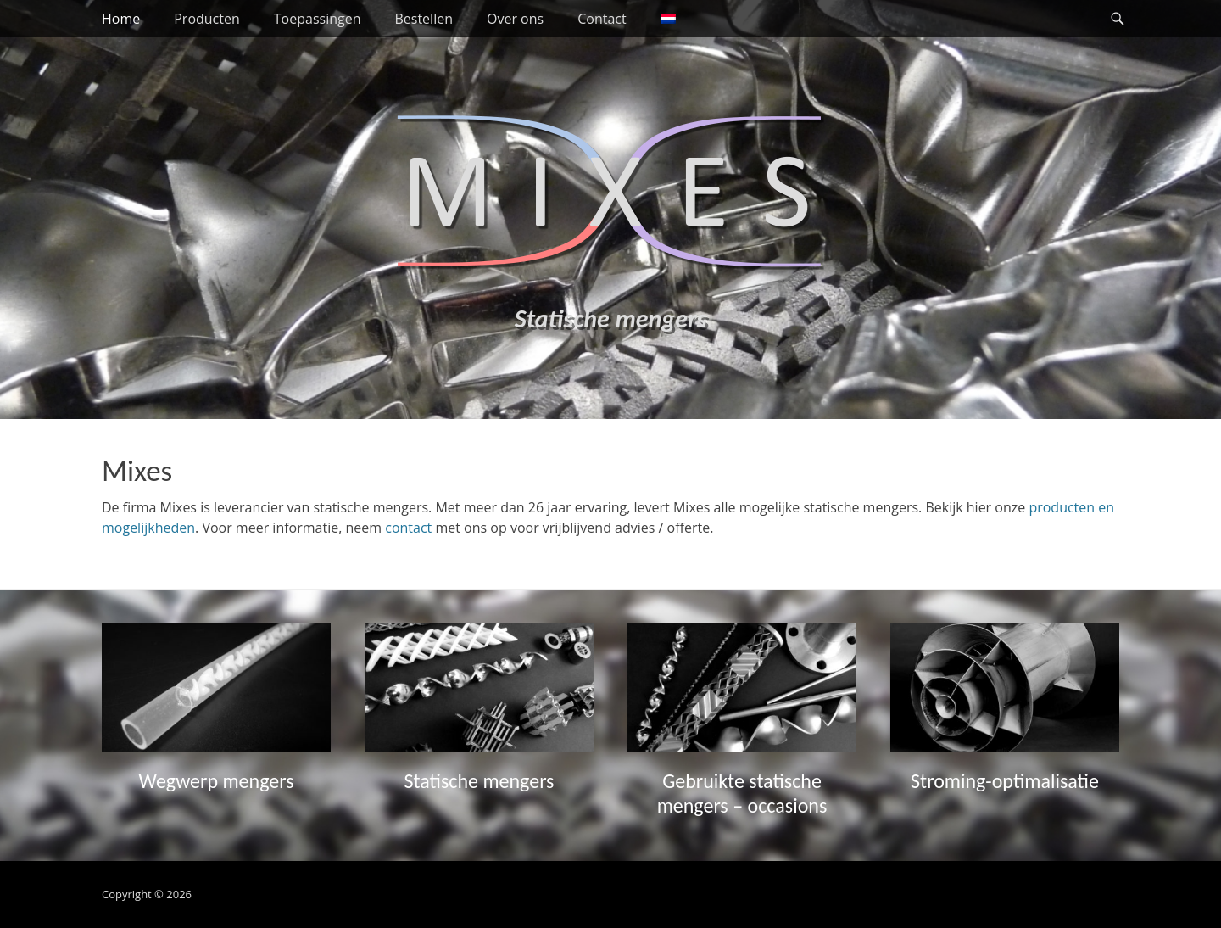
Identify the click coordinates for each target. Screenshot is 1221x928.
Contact (601, 18)
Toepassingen (317, 18)
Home (121, 18)
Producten (207, 18)
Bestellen (423, 18)
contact (408, 527)
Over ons (515, 18)
